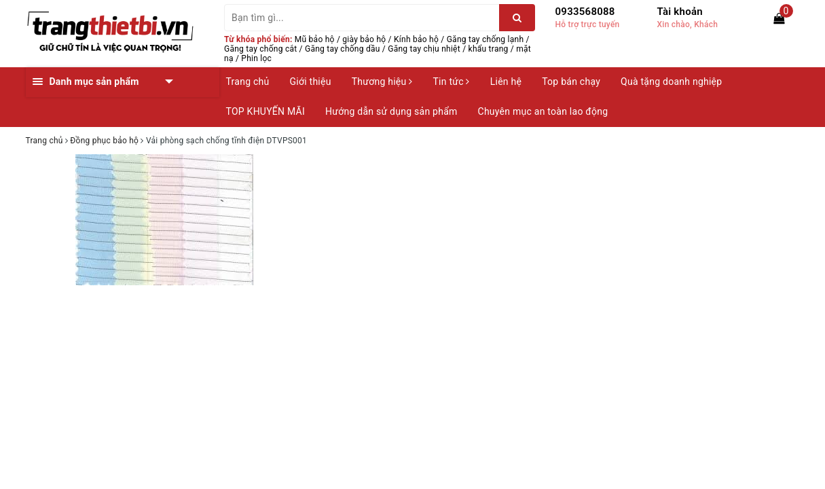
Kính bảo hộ (416, 39)
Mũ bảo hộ (315, 39)
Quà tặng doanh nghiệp (671, 81)
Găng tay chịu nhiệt (424, 49)
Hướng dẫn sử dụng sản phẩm (391, 111)
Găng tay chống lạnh (485, 39)
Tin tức (451, 81)
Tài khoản (680, 11)
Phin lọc (256, 58)
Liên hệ (505, 81)
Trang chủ (248, 81)
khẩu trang (489, 49)
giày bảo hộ (364, 39)
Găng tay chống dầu (342, 49)
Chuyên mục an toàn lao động (543, 111)
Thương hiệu (382, 81)
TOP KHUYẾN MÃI (266, 111)
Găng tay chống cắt (260, 49)
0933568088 (585, 11)
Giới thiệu (310, 81)
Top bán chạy (571, 81)
